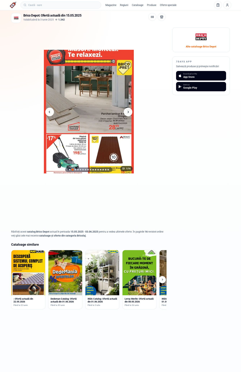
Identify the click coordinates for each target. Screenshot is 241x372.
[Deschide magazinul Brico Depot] (162, 17)
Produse (151, 5)
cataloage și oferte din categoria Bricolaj (62, 235)
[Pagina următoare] (128, 112)
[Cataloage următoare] (162, 279)
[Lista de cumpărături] (218, 5)
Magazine (110, 5)
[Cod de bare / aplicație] (152, 17)
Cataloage (137, 5)
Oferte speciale (168, 5)
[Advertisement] (76, 35)
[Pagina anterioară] (49, 112)
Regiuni (124, 5)
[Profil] (227, 5)
